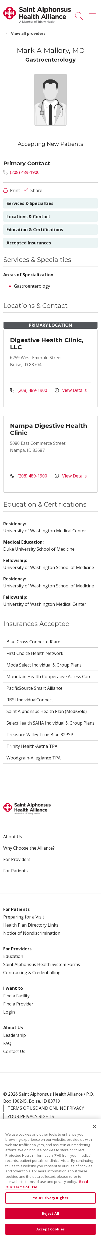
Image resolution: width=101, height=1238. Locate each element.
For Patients (15, 871)
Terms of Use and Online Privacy (46, 1108)
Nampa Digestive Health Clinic (48, 429)
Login (9, 1012)
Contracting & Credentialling (32, 972)
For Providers (16, 859)
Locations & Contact (28, 217)
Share (33, 190)
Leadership (14, 1035)
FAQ (7, 1043)
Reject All (50, 1217)
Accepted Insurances (28, 243)
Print (11, 190)
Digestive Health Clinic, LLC (46, 344)
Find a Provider (18, 1004)
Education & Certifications (34, 230)
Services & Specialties (29, 203)
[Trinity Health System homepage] (37, 22)
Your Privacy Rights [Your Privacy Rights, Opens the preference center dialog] (50, 1202)
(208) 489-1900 (21, 172)
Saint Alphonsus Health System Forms (41, 964)
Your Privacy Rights (31, 1116)
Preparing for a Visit (23, 917)
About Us (12, 837)
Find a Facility (16, 996)
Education (13, 956)
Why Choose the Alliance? (29, 848)
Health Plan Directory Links (30, 925)
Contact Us (14, 1051)
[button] (93, 14)
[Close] (94, 1130)
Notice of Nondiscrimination (31, 933)
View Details (71, 390)
